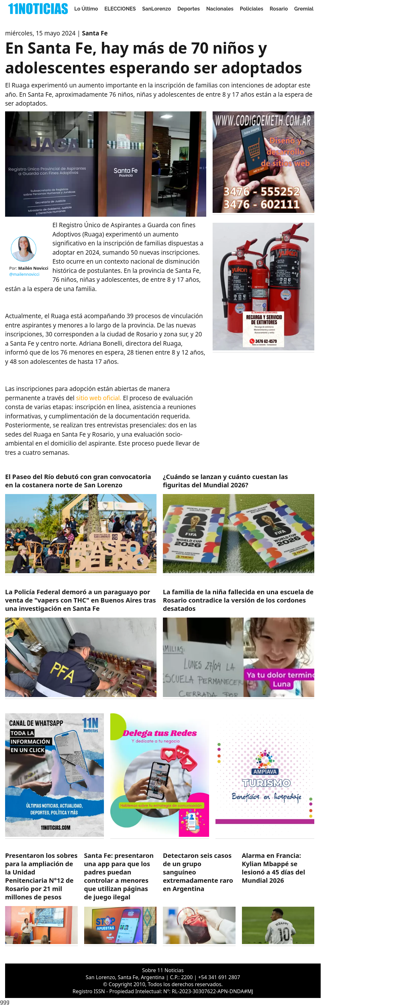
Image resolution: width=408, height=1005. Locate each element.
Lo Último (86, 9)
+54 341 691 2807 (219, 977)
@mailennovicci (24, 274)
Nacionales (220, 9)
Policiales (251, 9)
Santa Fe (95, 33)
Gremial (304, 9)
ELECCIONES (120, 9)
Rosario (279, 9)
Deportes (188, 9)
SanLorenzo (156, 9)
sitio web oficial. (98, 398)
